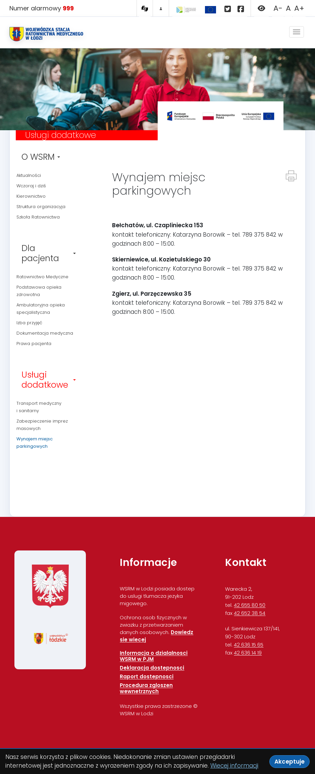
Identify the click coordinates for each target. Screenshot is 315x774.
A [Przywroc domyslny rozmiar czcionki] (288, 8)
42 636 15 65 (248, 644)
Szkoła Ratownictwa (38, 217)
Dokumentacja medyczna (44, 333)
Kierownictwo (31, 196)
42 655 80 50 (249, 605)
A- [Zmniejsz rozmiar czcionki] (277, 8)
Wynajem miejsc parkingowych (34, 442)
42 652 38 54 (249, 613)
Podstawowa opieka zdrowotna (38, 291)
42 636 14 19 (248, 652)
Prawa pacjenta (33, 343)
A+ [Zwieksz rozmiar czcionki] (299, 8)
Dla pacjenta (48, 253)
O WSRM (40, 157)
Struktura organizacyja (40, 206)
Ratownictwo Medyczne (42, 277)
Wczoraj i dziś (31, 186)
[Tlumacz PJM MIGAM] (145, 8)
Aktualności (28, 175)
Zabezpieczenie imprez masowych (42, 425)
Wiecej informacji (234, 766)
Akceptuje (289, 762)
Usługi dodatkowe (48, 380)
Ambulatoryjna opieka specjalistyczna (40, 309)
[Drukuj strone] (291, 176)
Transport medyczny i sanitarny (38, 407)
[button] (261, 9)
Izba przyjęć (29, 323)
